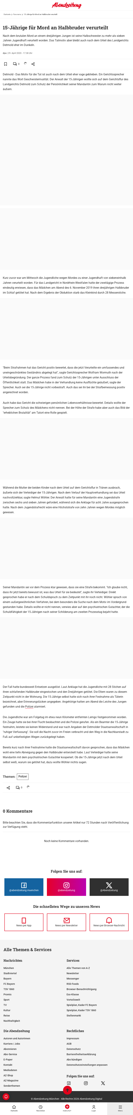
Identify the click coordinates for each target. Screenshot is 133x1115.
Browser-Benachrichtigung (81, 989)
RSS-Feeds (73, 983)
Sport (6, 999)
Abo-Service (10, 1054)
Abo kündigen (74, 1059)
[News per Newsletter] (66, 922)
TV (5, 1005)
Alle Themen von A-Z (78, 968)
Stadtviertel (10, 973)
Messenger (73, 978)
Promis (7, 994)
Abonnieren (10, 1049)
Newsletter (73, 973)
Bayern (7, 978)
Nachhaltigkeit (12, 1020)
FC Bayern (9, 983)
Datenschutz (74, 1049)
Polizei (29, 706)
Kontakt (8, 1064)
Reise (7, 1015)
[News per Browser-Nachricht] (109, 922)
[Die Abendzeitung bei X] (109, 887)
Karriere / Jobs (12, 1043)
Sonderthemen (12, 1085)
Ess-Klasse (73, 994)
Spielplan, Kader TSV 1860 (81, 1010)
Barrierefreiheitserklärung (81, 1054)
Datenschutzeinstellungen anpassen (87, 1064)
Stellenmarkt (74, 1015)
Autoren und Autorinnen (17, 1038)
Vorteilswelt (73, 999)
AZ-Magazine (11, 1080)
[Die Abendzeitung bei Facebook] (23, 887)
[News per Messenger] (23, 922)
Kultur (7, 1010)
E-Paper (8, 1059)
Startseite (7, 14)
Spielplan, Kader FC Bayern (82, 1005)
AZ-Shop (8, 1075)
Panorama (17, 14)
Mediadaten (10, 1070)
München (9, 968)
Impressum (73, 1038)
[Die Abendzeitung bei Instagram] (66, 887)
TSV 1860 (9, 989)
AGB (69, 1043)
